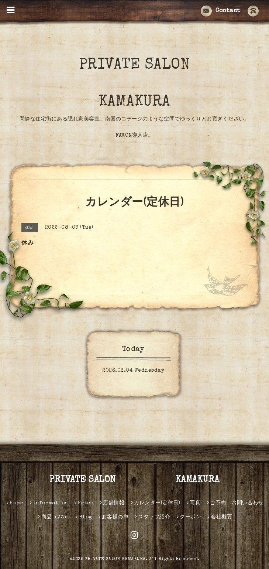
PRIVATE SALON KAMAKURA (151, 84)
